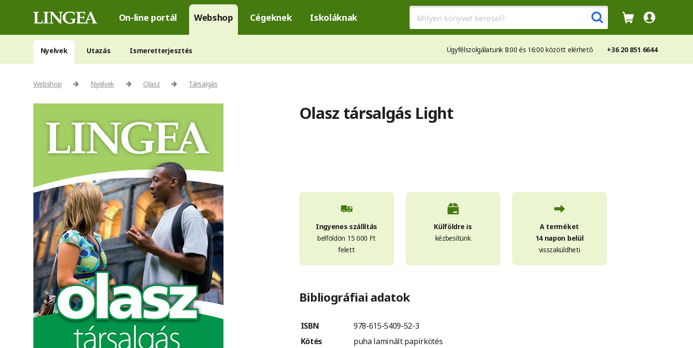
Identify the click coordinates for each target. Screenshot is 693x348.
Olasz (151, 83)
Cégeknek (271, 17)
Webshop (213, 17)
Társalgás (203, 83)
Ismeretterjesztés (161, 50)
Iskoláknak (333, 17)
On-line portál (148, 17)
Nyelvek (54, 50)
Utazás (98, 50)
